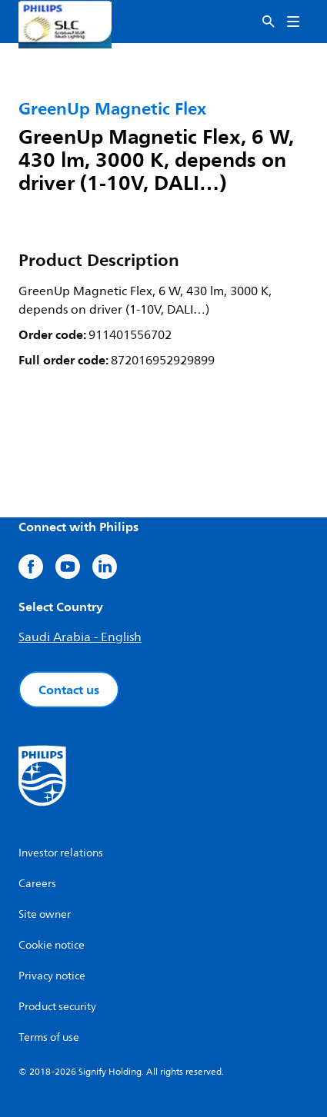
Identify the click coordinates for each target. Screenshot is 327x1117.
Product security (57, 1007)
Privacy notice (51, 976)
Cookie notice (51, 945)
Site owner (44, 914)
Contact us (68, 689)
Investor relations (60, 853)
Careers (37, 884)
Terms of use (48, 1037)
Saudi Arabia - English (80, 637)
